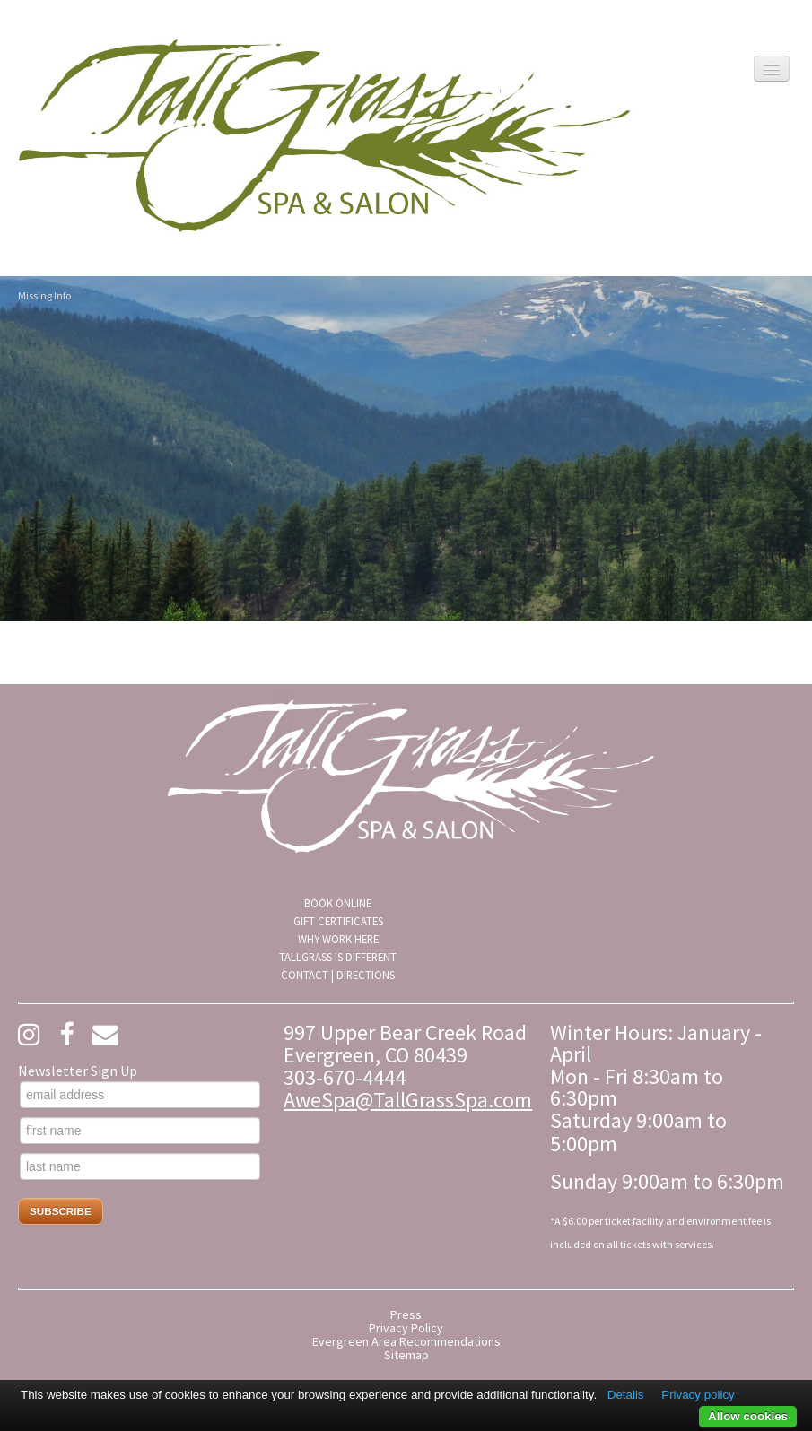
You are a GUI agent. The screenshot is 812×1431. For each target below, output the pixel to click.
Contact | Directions (338, 974)
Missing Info (44, 295)
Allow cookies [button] (748, 1416)
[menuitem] (338, 903)
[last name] (140, 1166)
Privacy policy (697, 1394)
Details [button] (625, 1394)
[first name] (140, 1130)
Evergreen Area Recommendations (406, 1342)
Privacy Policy (406, 1328)
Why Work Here (338, 939)
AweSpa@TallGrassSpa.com (408, 1100)
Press (406, 1315)
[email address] (140, 1094)
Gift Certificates (338, 921)
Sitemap (406, 1355)
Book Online (337, 903)
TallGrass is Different (338, 957)
